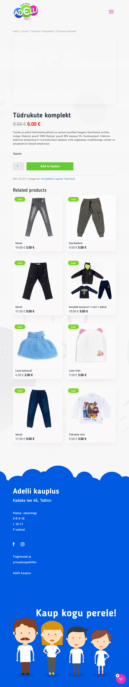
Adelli (16, 31)
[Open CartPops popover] (121, 679)
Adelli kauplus (22, 573)
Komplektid (48, 31)
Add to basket (50, 166)
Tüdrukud (35, 31)
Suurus (17, 153)
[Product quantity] (18, 166)
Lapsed (24, 31)
